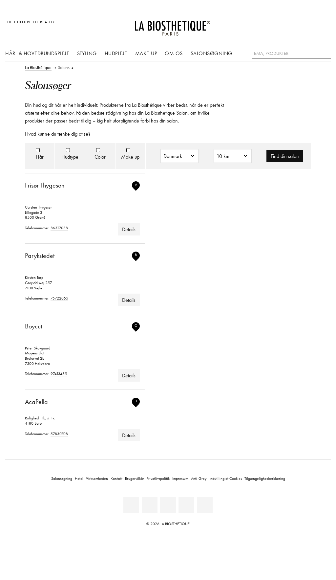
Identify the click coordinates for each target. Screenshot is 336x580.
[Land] (179, 156)
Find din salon (285, 156)
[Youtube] (168, 505)
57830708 (59, 433)
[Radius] (233, 156)
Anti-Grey (199, 478)
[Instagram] (186, 505)
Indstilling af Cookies (225, 478)
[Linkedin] (131, 505)
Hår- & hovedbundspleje (37, 53)
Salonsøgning (211, 53)
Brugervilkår (134, 478)
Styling (87, 53)
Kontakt (116, 478)
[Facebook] (150, 505)
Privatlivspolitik (158, 478)
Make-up (146, 53)
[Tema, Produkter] (291, 53)
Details (129, 229)
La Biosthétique (38, 67)
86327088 (59, 227)
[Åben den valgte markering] (294, 25)
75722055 (59, 298)
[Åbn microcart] (324, 25)
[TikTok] (205, 505)
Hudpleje (116, 53)
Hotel (79, 478)
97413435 (59, 373)
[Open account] (309, 25)
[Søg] (325, 52)
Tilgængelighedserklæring (264, 478)
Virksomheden (97, 478)
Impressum (180, 478)
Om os (174, 53)
